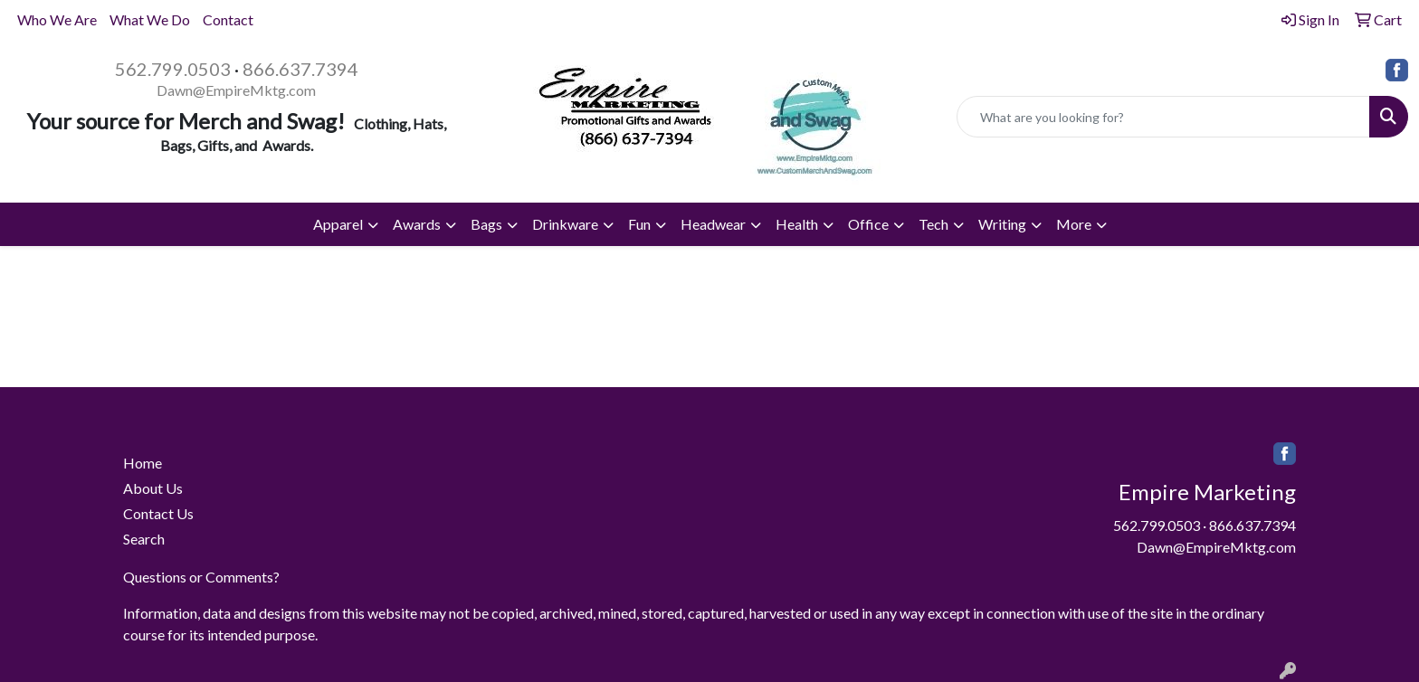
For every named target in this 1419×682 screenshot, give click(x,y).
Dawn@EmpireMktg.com (236, 90)
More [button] (1073, 223)
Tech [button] (933, 223)
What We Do (150, 19)
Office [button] (868, 223)
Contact (228, 19)
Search (144, 538)
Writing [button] (1002, 223)
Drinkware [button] (565, 223)
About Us (153, 488)
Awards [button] (417, 223)
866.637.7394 (300, 69)
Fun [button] (639, 223)
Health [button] (797, 223)
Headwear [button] (713, 223)
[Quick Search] (1163, 116)
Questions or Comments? (201, 576)
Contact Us (158, 513)
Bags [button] (486, 223)
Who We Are (57, 19)
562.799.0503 (173, 69)
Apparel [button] (338, 223)
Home (142, 462)
